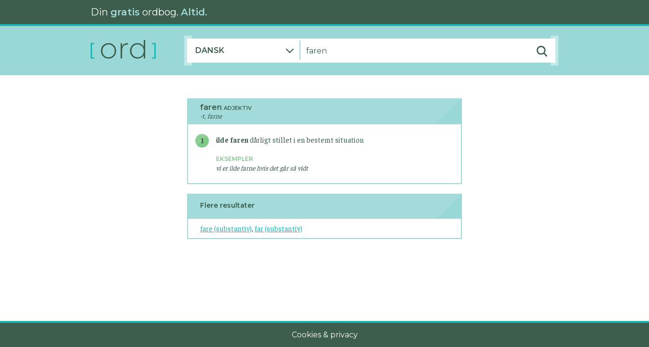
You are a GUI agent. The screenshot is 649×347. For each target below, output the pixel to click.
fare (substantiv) (226, 228)
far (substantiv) (278, 228)
